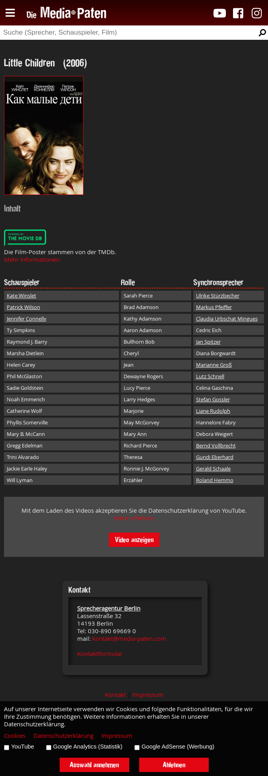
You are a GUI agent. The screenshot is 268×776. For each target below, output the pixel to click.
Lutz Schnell (210, 376)
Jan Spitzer (208, 341)
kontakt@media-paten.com (129, 638)
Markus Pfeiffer (214, 307)
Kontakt (115, 694)
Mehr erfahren (134, 518)
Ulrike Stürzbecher (217, 295)
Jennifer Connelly (27, 318)
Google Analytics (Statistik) (87, 746)
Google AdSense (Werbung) (178, 746)
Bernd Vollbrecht (216, 445)
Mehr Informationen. (32, 259)
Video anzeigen (134, 540)
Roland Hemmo (214, 480)
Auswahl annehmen (94, 765)
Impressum (147, 694)
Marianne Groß (214, 364)
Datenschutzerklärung (63, 735)
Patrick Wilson (23, 307)
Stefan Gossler (213, 399)
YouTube (22, 746)
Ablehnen (174, 765)
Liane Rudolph (213, 410)
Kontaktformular (99, 653)
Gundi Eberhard (214, 457)
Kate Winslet (21, 295)
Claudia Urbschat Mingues (227, 318)
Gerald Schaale (213, 468)
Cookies (14, 735)
